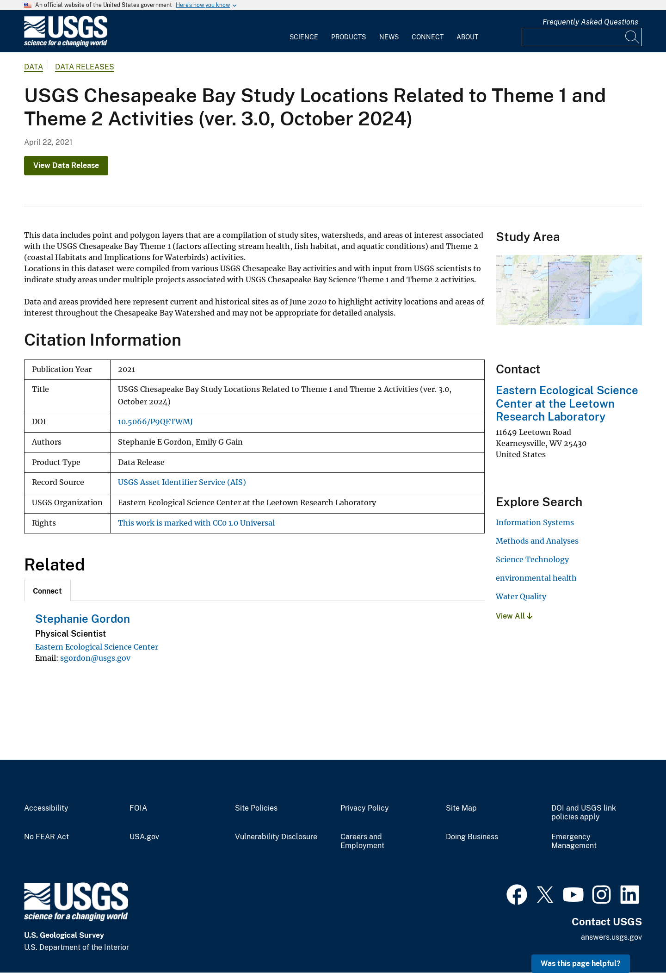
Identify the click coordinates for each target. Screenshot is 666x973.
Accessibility (46, 808)
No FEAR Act (46, 837)
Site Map (461, 808)
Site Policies (256, 808)
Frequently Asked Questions (590, 22)
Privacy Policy (364, 808)
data (33, 66)
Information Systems (535, 522)
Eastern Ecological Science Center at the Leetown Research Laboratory (567, 403)
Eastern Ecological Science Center (96, 646)
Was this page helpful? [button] (581, 963)
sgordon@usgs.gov (95, 658)
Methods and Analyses (537, 540)
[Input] (582, 37)
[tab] (47, 590)
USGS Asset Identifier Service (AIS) (182, 482)
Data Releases (84, 66)
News (389, 37)
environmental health (536, 578)
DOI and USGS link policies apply (583, 812)
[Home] (65, 44)
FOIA (138, 808)
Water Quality (521, 596)
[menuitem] (304, 31)
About (467, 37)
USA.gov (144, 837)
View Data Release (66, 165)
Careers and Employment (362, 841)
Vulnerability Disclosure (276, 837)
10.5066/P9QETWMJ (155, 421)
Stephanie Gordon (82, 618)
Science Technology (532, 559)
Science (304, 37)
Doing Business (472, 837)
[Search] (632, 37)
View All (514, 616)
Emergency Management (574, 841)
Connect (428, 37)
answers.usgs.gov (611, 937)
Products (348, 37)
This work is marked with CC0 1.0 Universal (196, 523)
